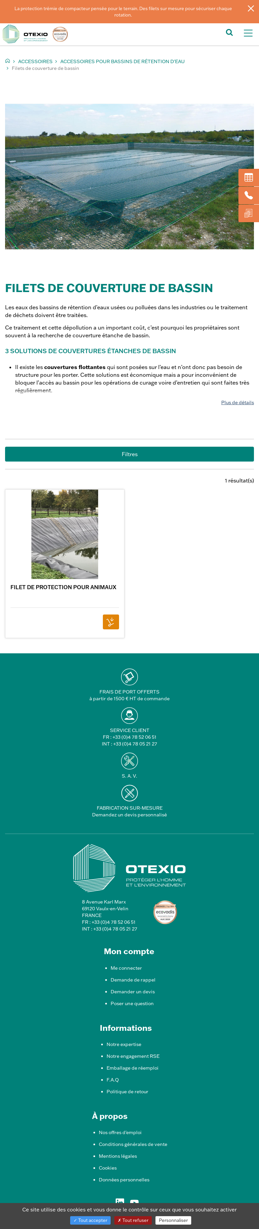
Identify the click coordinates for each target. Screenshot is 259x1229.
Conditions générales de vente (133, 1144)
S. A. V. (129, 776)
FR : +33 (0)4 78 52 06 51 (129, 737)
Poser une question (132, 1003)
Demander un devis (133, 992)
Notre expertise (124, 1044)
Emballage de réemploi (133, 1068)
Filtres (130, 454)
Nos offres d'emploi (120, 1132)
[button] (229, 32)
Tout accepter (90, 1220)
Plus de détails (237, 402)
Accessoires (35, 61)
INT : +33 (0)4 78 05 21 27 (129, 744)
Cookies (108, 1168)
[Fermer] (251, 8)
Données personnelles (124, 1180)
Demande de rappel (133, 980)
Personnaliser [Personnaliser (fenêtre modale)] (173, 1220)
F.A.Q (113, 1080)
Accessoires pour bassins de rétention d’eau (122, 61)
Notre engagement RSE (133, 1056)
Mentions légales (118, 1156)
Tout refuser (133, 1220)
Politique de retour (127, 1092)
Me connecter (126, 968)
